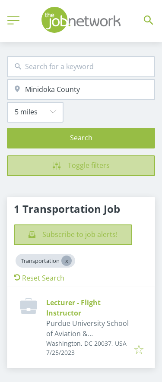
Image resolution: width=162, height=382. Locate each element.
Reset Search (39, 278)
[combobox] (81, 66)
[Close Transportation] (66, 261)
